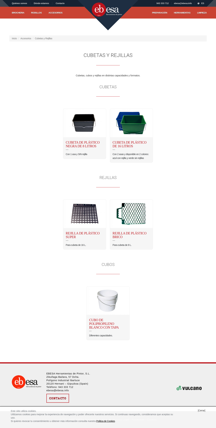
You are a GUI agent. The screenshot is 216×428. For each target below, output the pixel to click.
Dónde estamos (41, 3)
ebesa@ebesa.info (183, 3)
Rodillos (36, 12)
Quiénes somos (19, 3)
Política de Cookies (105, 421)
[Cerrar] (201, 410)
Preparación (159, 12)
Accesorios (55, 12)
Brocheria (18, 12)
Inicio (14, 38)
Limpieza (202, 12)
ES (201, 3)
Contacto (60, 3)
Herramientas (182, 12)
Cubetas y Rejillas (43, 38)
